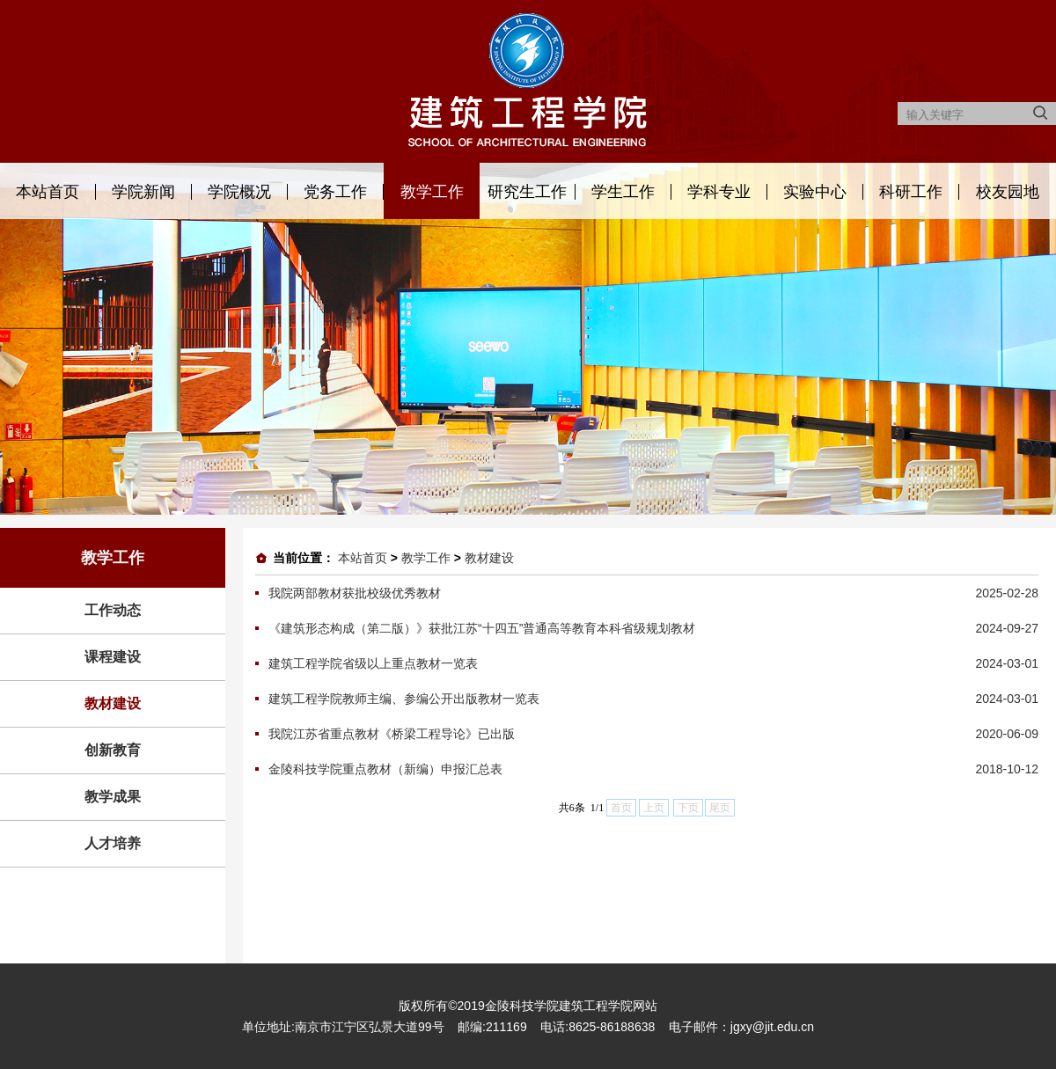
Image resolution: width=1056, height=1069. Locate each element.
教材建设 (112, 703)
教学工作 (432, 192)
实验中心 (815, 192)
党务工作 (335, 192)
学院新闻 (143, 192)
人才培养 (112, 843)
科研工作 (910, 192)
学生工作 (623, 192)
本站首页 (47, 192)
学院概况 (239, 192)
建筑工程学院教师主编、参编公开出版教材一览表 (403, 699)
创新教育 (112, 750)
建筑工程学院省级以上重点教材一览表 (373, 663)
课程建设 (112, 656)
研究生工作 (527, 192)
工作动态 (112, 610)
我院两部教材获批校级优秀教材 (354, 593)
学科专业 (719, 192)
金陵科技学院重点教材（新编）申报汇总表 (385, 769)
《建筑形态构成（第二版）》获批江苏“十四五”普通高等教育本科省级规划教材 (481, 628)
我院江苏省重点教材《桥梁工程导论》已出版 (391, 734)
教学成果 (112, 796)
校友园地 (1007, 192)
